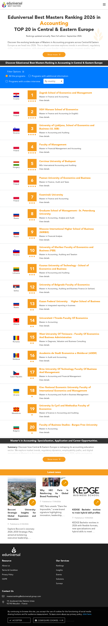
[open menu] (104, 4)
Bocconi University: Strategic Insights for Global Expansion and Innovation (22, 514)
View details (44, 100)
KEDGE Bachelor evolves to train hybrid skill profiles (86, 511)
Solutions (60, 579)
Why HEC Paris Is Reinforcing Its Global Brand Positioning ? (54, 493)
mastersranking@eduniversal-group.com (24, 596)
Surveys (59, 583)
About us (6, 565)
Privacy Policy (7, 574)
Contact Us (7, 591)
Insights (59, 570)
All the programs (17, 76)
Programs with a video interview (24, 81)
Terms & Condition (10, 570)
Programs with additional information (50, 76)
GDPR (4, 579)
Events (59, 574)
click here (87, 614)
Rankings (60, 565)
